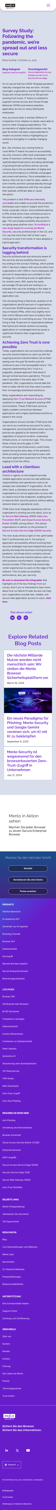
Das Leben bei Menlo (12, 1373)
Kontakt (28, 868)
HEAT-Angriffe (9, 1157)
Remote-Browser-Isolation (14, 963)
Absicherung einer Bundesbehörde (19, 1063)
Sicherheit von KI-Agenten (15, 926)
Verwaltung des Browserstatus (17, 1127)
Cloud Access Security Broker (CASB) (20, 1142)
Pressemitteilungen (11, 1276)
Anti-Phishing (8, 1120)
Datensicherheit (10, 1026)
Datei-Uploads (9, 1048)
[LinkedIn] (6, 1450)
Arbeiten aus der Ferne (37, 75)
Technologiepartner (11, 1388)
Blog (4, 1239)
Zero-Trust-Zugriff (11, 1093)
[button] (48, 5)
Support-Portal (9, 1311)
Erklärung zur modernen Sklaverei (17, 1504)
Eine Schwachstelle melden (15, 1303)
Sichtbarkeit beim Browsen (15, 1004)
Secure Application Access (39, 72)
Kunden (6, 1358)
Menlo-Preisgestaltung (13, 1206)
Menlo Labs (8, 1254)
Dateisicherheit (9, 949)
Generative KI (9, 1056)
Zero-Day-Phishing (11, 1101)
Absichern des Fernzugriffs (14, 72)
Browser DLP (8, 941)
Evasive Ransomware (12, 1033)
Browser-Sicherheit (11, 1135)
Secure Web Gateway (17, 516)
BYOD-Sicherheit (10, 1011)
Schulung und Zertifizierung (15, 1318)
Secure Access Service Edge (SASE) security (26, 530)
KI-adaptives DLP (11, 919)
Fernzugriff (7, 956)
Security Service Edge (37, 78)
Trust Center (8, 1396)
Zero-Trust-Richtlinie (12, 1187)
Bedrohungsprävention (13, 978)
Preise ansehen (28, 891)
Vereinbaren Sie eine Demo (28, 879)
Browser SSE (8, 996)
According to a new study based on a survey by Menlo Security (26, 228)
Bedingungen (7, 1490)
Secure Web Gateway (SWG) (16, 1180)
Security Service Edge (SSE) (16, 1172)
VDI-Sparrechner (10, 1221)
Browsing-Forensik (11, 934)
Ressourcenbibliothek (12, 1284)
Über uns (6, 1336)
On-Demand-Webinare (13, 1269)
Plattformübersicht (11, 911)
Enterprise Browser (11, 1150)
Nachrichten (8, 1261)
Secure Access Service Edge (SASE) (20, 1165)
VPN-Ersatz (8, 1078)
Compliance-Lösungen (13, 1019)
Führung (6, 1366)
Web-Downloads (10, 1086)
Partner (6, 1381)
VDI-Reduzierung (10, 1071)
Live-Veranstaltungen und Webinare (19, 1247)
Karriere (6, 1343)
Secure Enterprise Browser (15, 971)
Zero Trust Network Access (28, 398)
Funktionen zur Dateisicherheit (17, 1041)
